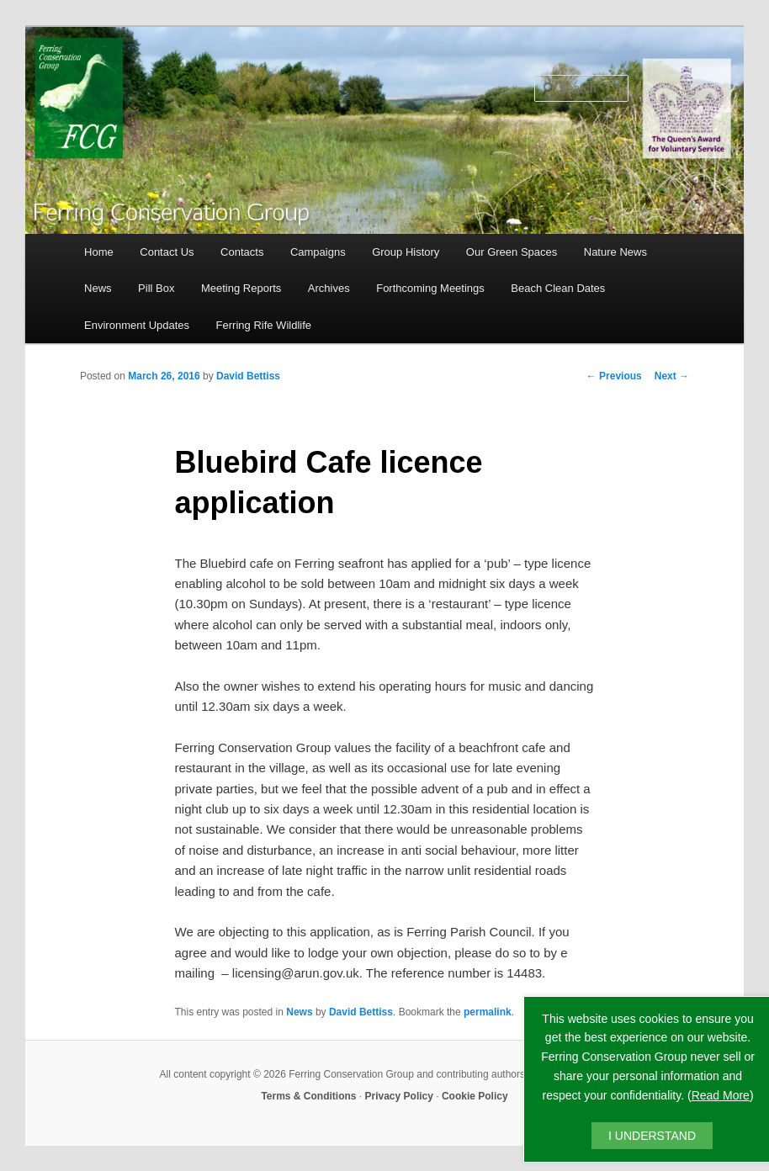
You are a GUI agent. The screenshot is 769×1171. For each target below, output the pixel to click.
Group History (405, 252)
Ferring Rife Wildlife (263, 325)
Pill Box (156, 288)
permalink (488, 1012)
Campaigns (318, 252)
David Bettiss (248, 376)
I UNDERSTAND (652, 1135)
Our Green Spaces (511, 252)
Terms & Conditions (308, 1096)
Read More (721, 1095)
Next (672, 376)
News (98, 288)
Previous (614, 376)
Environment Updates (136, 325)
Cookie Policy (475, 1096)
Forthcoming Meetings (430, 288)
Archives (329, 288)
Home (99, 252)
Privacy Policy (399, 1096)
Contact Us (167, 252)
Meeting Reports (241, 288)
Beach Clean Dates (558, 288)
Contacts (241, 252)
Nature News (615, 252)
